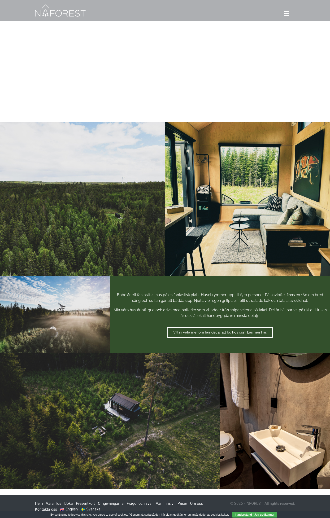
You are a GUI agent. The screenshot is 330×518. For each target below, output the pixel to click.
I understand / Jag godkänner (254, 514)
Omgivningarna (111, 503)
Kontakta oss (46, 509)
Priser (182, 503)
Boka (68, 503)
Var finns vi (165, 503)
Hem (39, 503)
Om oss (196, 503)
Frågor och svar (140, 503)
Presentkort (85, 503)
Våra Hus (53, 503)
